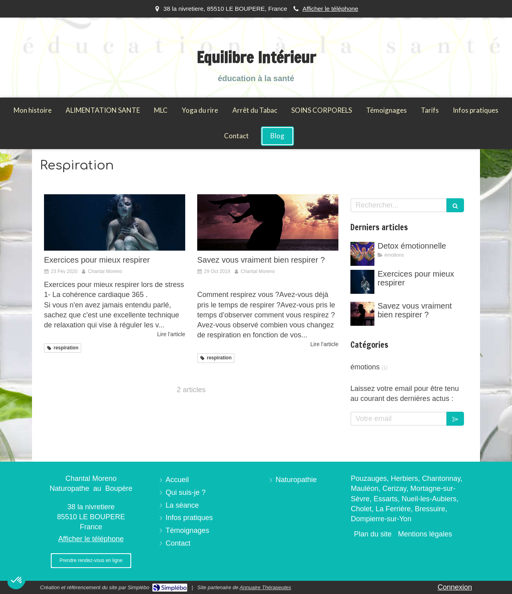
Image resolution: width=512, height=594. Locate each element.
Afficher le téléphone (330, 8)
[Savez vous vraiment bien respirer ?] (267, 222)
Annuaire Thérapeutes (265, 587)
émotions (365, 367)
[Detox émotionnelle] (362, 254)
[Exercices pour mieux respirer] (114, 222)
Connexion (455, 587)
